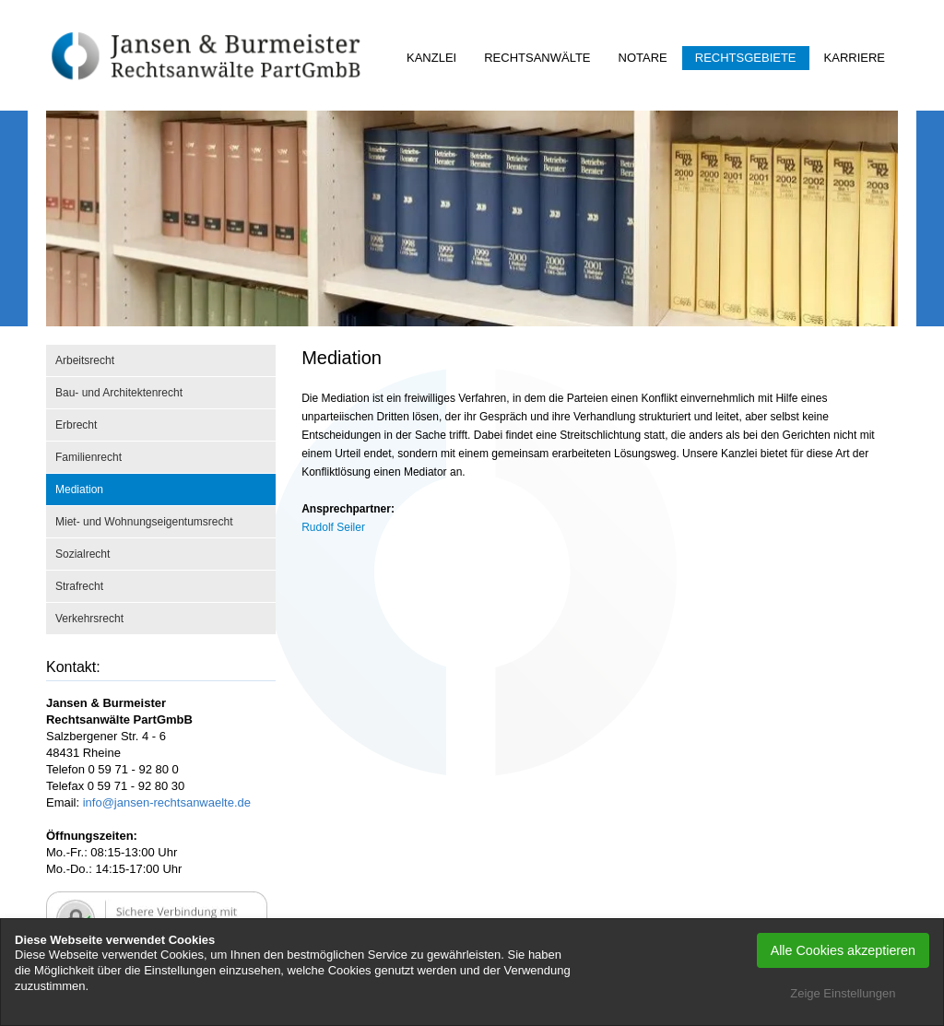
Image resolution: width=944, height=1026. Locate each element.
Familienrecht (88, 457)
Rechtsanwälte (537, 58)
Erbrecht (76, 425)
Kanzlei (431, 58)
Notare (643, 58)
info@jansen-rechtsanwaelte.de (167, 802)
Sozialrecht (82, 554)
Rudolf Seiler (333, 527)
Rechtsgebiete (745, 58)
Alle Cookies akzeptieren (843, 950)
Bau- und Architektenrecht (119, 392)
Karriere (854, 58)
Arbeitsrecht (84, 360)
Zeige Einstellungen (842, 993)
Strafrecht (79, 586)
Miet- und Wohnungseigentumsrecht (144, 521)
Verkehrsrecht (89, 618)
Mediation (79, 489)
